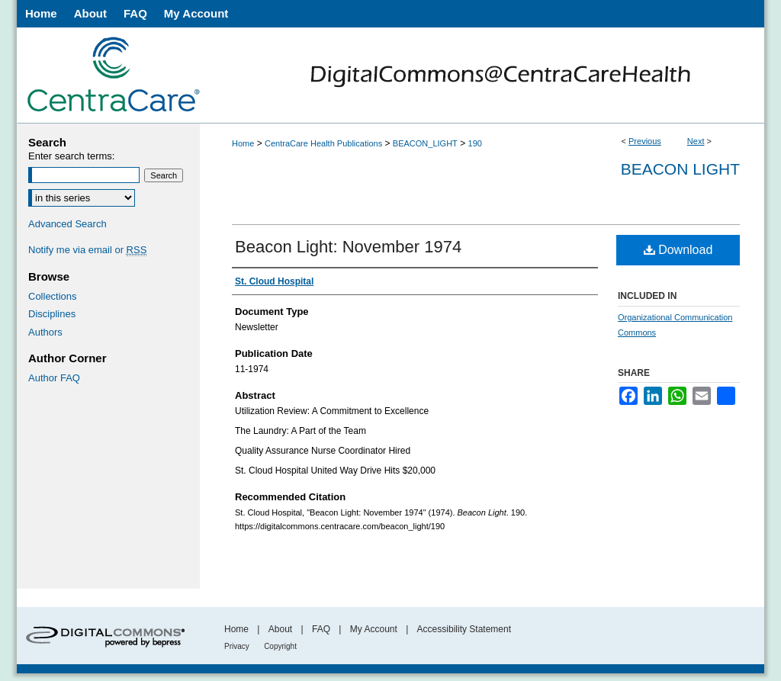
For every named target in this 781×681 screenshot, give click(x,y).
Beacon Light (680, 169)
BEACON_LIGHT (425, 143)
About (280, 629)
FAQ (321, 629)
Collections (52, 296)
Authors (45, 332)
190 (475, 143)
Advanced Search (67, 224)
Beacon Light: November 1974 (348, 246)
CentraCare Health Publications (323, 143)
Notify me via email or (87, 250)
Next (696, 141)
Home (243, 143)
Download (678, 249)
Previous (644, 141)
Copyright (280, 646)
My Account (373, 629)
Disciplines (52, 314)
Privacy (236, 646)
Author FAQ (54, 378)
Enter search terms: (71, 156)
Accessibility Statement (464, 629)
